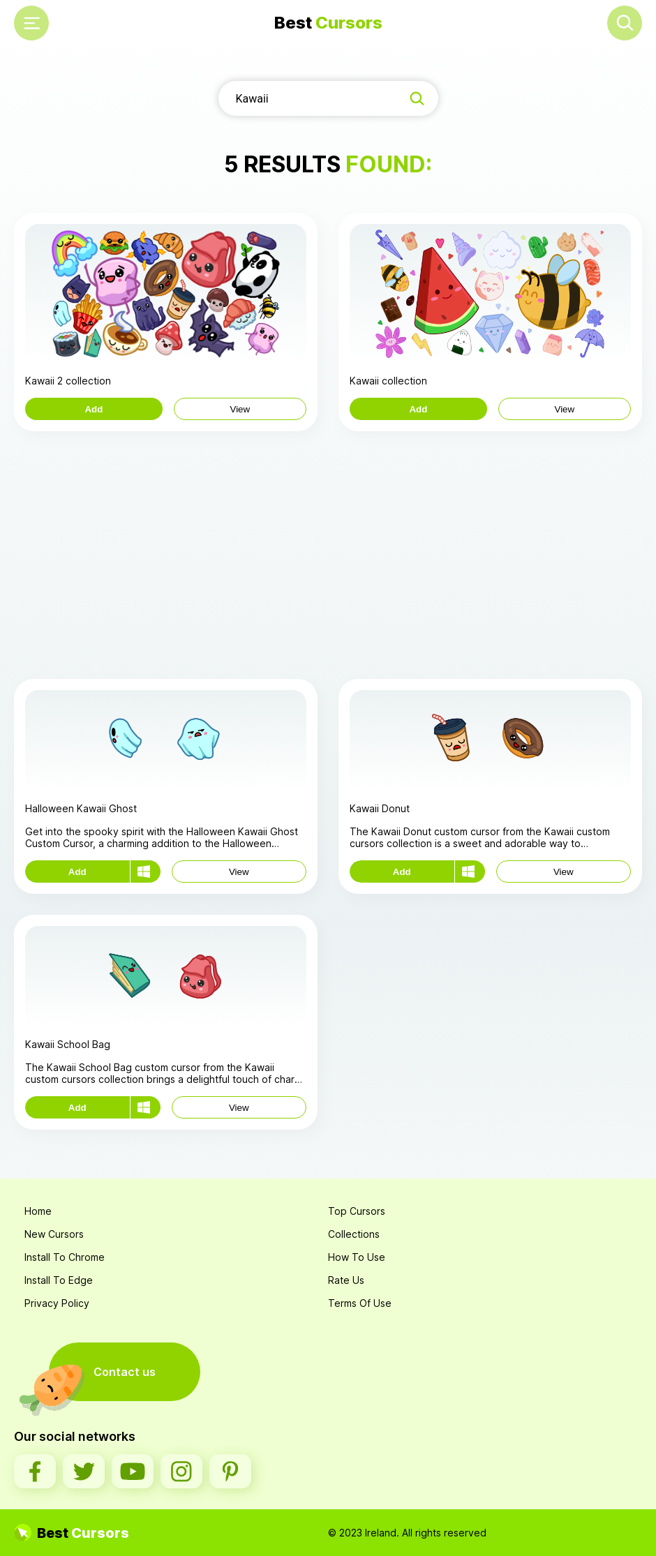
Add (93, 409)
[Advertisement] (328, 553)
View (240, 409)
